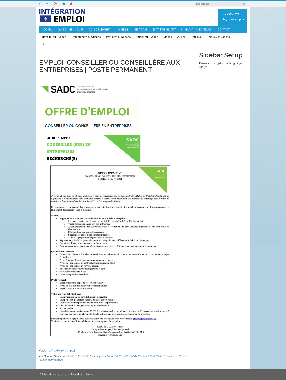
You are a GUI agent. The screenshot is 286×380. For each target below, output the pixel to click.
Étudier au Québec (147, 36)
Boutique (196, 36)
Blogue (99, 356)
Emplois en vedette (218, 36)
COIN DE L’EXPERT (100, 29)
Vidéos (167, 36)
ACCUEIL (47, 29)
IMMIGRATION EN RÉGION (196, 29)
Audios (181, 36)
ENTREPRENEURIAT (164, 29)
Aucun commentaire (51, 359)
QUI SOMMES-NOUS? (70, 29)
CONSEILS (122, 29)
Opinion (46, 44)
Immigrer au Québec (118, 36)
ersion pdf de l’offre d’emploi (58, 350)
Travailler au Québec (54, 36)
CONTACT (224, 29)
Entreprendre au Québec (86, 36)
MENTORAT (140, 29)
